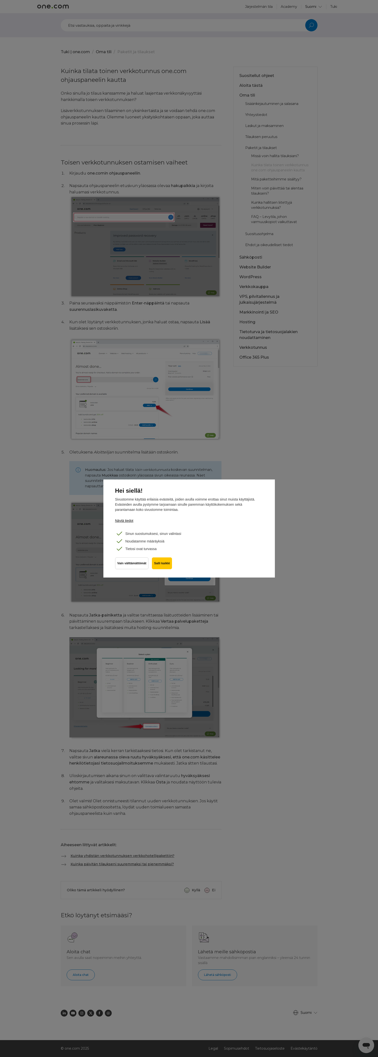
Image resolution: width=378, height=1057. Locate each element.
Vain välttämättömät (131, 564)
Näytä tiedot (124, 521)
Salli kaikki (162, 564)
